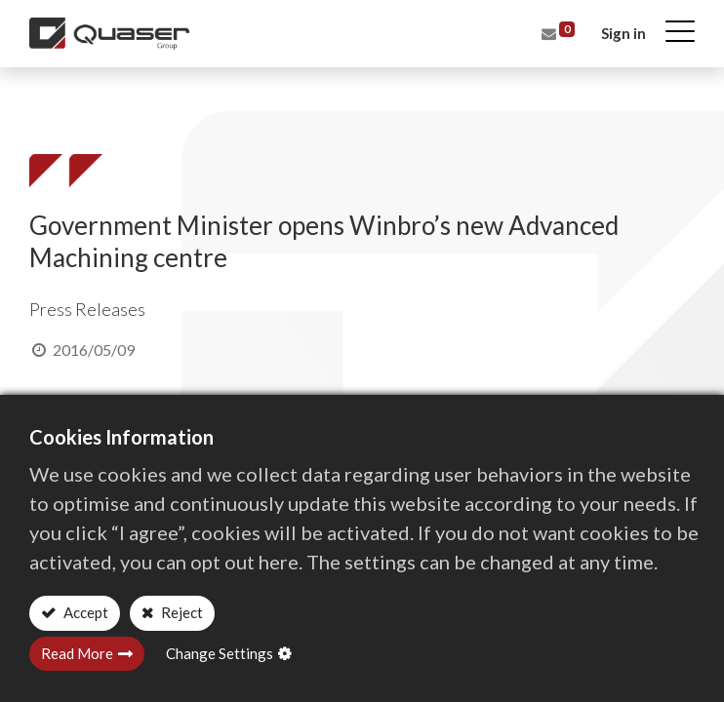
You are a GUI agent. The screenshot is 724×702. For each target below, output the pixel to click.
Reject (180, 612)
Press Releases (224, 101)
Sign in (623, 33)
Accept (84, 612)
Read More (77, 653)
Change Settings (219, 653)
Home (48, 101)
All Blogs (121, 101)
